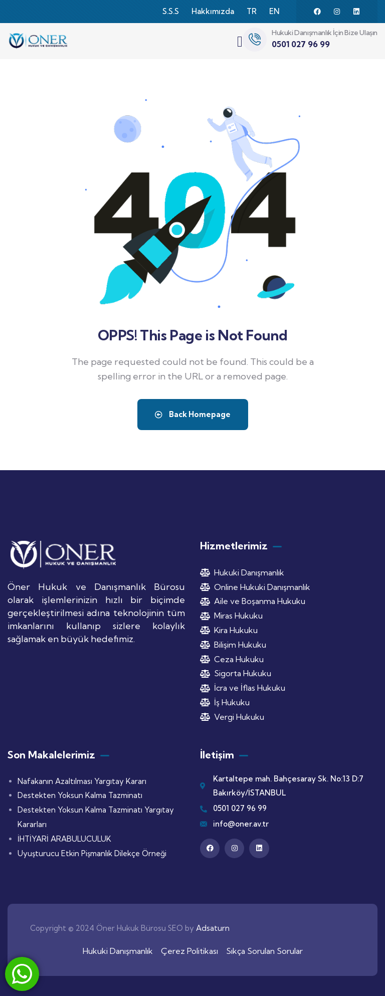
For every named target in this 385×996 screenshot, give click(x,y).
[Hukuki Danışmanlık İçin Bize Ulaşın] (255, 40)
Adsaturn (213, 928)
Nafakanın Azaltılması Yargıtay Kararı (82, 781)
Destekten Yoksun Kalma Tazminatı (80, 795)
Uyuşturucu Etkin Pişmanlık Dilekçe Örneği (92, 853)
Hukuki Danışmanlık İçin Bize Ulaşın (324, 32)
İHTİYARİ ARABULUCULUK (64, 839)
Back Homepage (193, 414)
